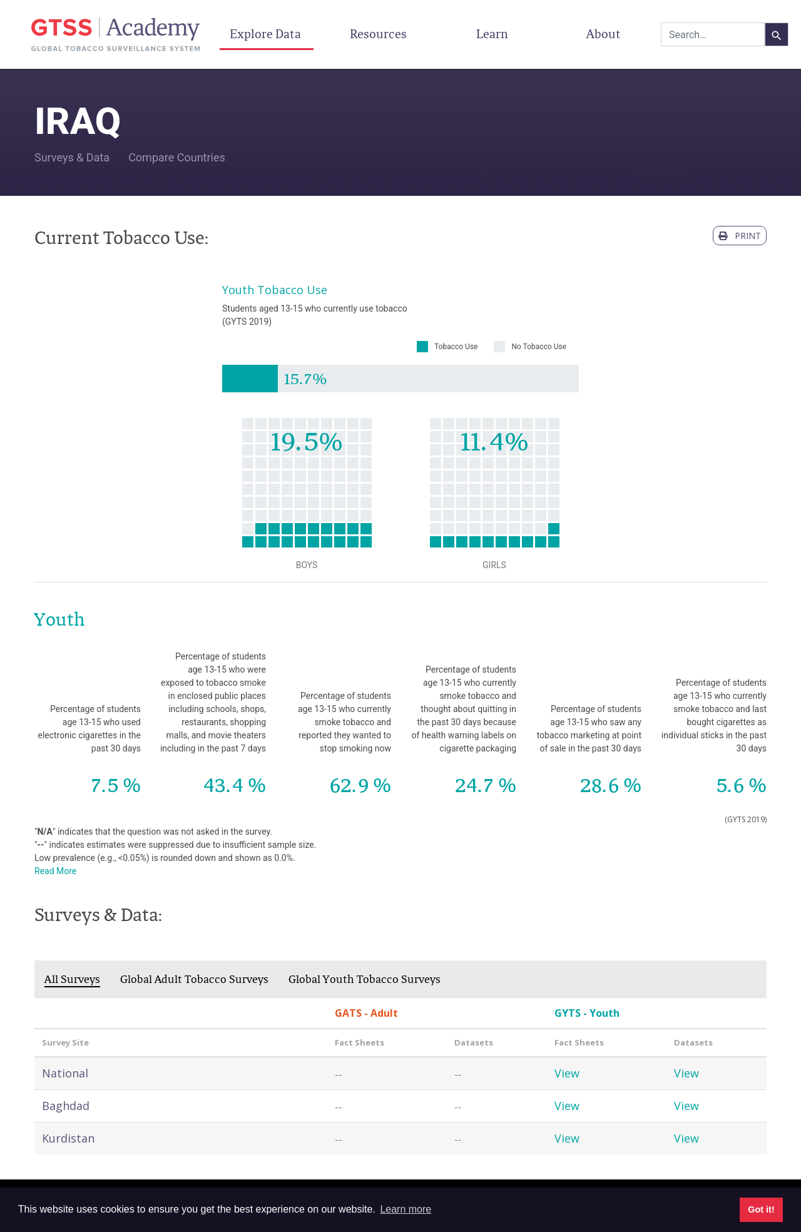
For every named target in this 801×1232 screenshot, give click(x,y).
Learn (492, 33)
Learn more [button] (405, 1209)
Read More (55, 871)
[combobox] (713, 34)
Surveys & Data (72, 157)
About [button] (604, 33)
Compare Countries (176, 157)
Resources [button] (379, 33)
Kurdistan (68, 1138)
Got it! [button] (761, 1209)
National (65, 1073)
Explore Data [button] (267, 33)
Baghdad (65, 1105)
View (566, 1073)
